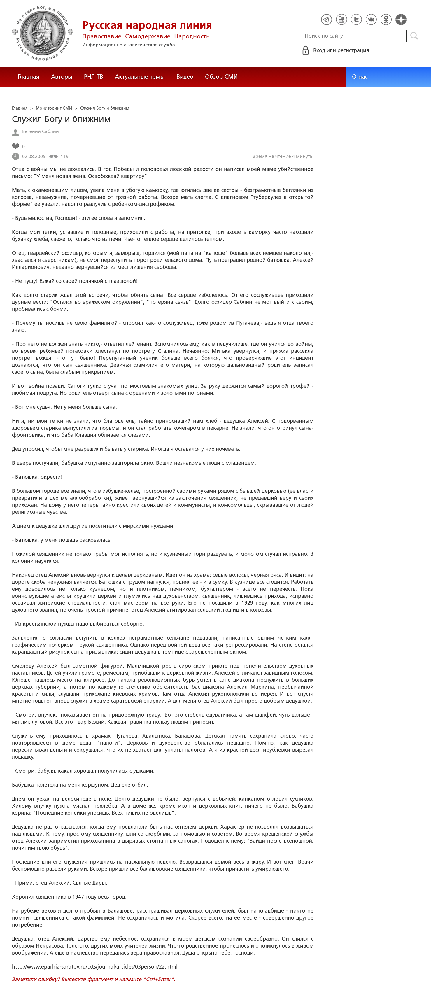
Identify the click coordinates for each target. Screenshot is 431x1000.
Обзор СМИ (221, 76)
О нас (360, 76)
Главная (28, 76)
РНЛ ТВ (93, 76)
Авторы (61, 76)
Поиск (414, 36)
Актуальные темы (140, 76)
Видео (184, 76)
